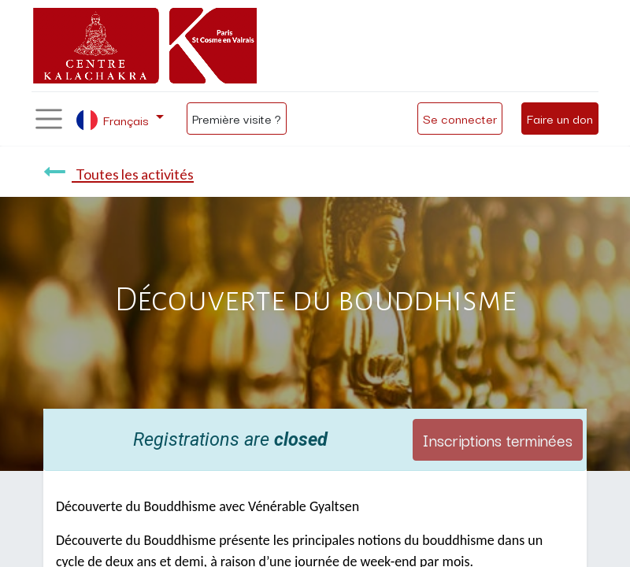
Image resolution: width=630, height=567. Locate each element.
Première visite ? (236, 118)
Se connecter (460, 118)
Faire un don (560, 118)
